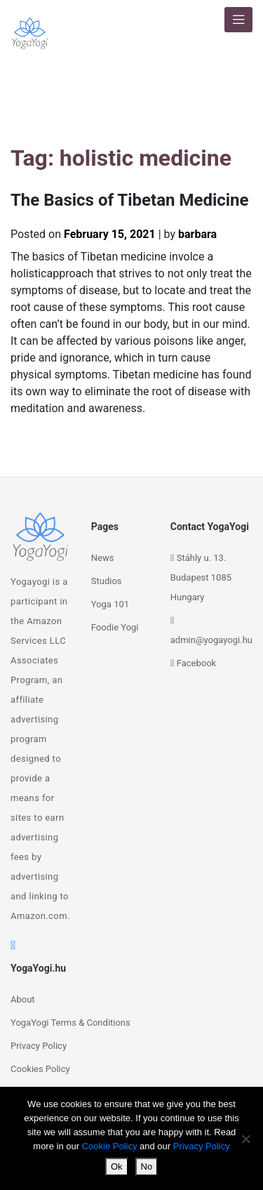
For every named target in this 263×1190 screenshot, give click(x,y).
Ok (117, 1166)
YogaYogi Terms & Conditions (70, 1022)
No (147, 1166)
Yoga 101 (110, 604)
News (102, 558)
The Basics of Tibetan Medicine (130, 200)
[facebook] (13, 945)
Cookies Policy (40, 1069)
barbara (197, 234)
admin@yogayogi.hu (211, 640)
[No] (245, 1139)
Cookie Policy (109, 1146)
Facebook (196, 663)
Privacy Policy (39, 1045)
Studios (106, 581)
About (23, 999)
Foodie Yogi (115, 627)
